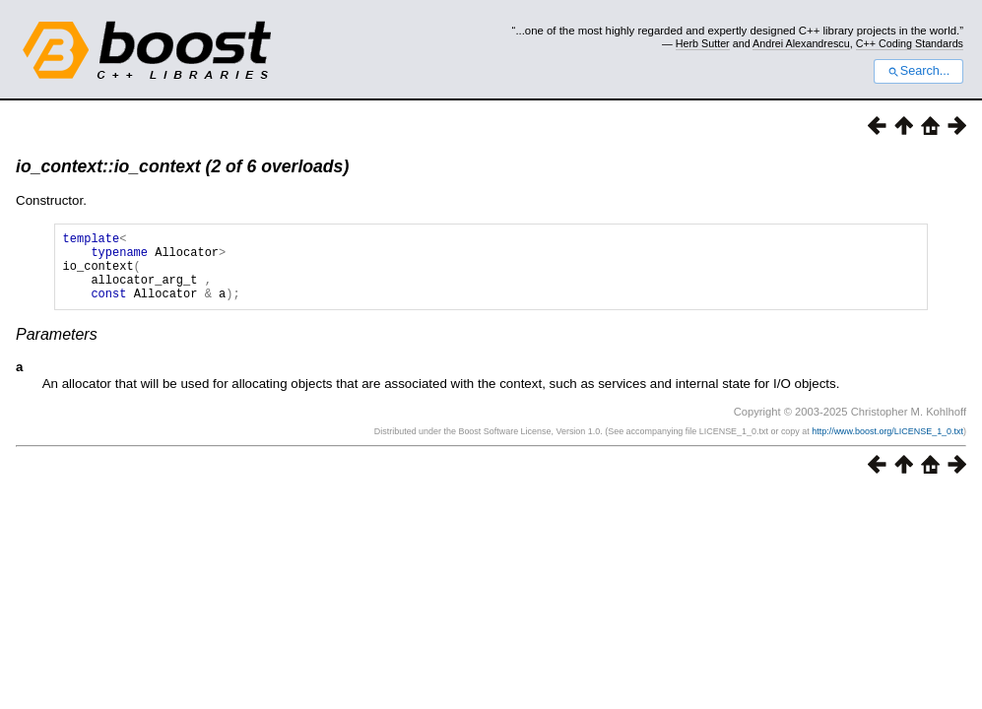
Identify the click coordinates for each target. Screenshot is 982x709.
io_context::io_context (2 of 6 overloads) (182, 166)
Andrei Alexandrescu (801, 43)
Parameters (57, 349)
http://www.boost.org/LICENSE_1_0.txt (887, 446)
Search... (918, 71)
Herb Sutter (703, 43)
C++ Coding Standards (909, 43)
